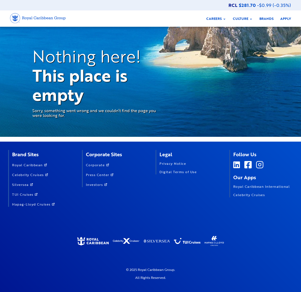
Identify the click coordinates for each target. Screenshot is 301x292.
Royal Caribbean (30, 165)
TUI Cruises (26, 194)
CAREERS (216, 18)
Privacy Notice (172, 163)
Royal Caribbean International (261, 186)
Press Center (101, 174)
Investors (97, 184)
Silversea (23, 184)
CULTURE (243, 18)
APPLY (285, 18)
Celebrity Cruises (31, 174)
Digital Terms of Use (178, 171)
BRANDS (266, 18)
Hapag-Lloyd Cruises (34, 204)
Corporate (98, 165)
